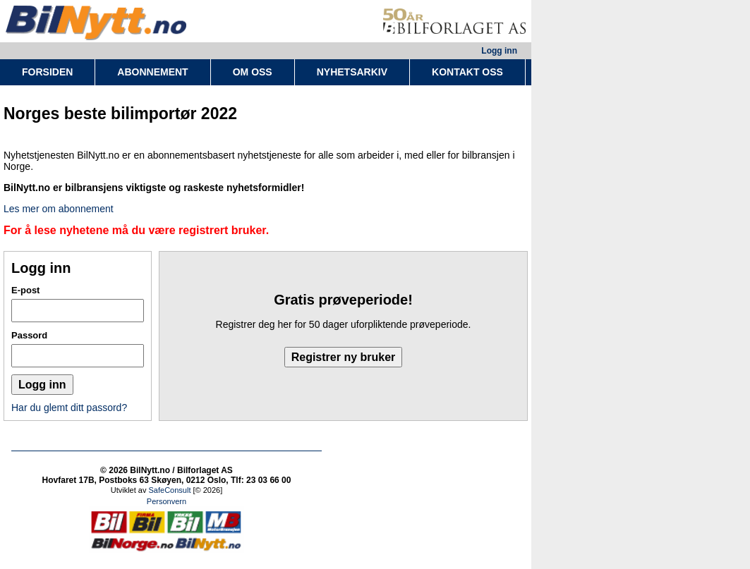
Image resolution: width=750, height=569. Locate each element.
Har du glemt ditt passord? (69, 407)
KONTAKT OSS (467, 72)
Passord (29, 335)
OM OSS (252, 72)
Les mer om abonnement (59, 208)
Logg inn (499, 51)
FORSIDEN (47, 72)
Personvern (166, 501)
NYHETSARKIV (352, 72)
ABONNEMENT (152, 72)
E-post (25, 290)
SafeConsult (170, 490)
